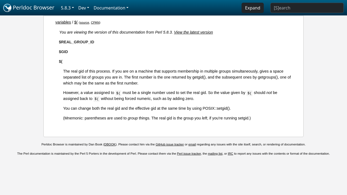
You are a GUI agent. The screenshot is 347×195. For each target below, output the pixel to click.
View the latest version (193, 32)
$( (76, 22)
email (192, 144)
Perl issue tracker (189, 153)
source (84, 22)
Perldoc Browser (28, 8)
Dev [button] (82, 8)
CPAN (95, 22)
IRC (230, 153)
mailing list (215, 153)
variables (63, 22)
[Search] (307, 8)
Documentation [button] (109, 8)
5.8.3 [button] (66, 8)
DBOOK (110, 144)
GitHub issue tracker (170, 144)
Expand (252, 8)
